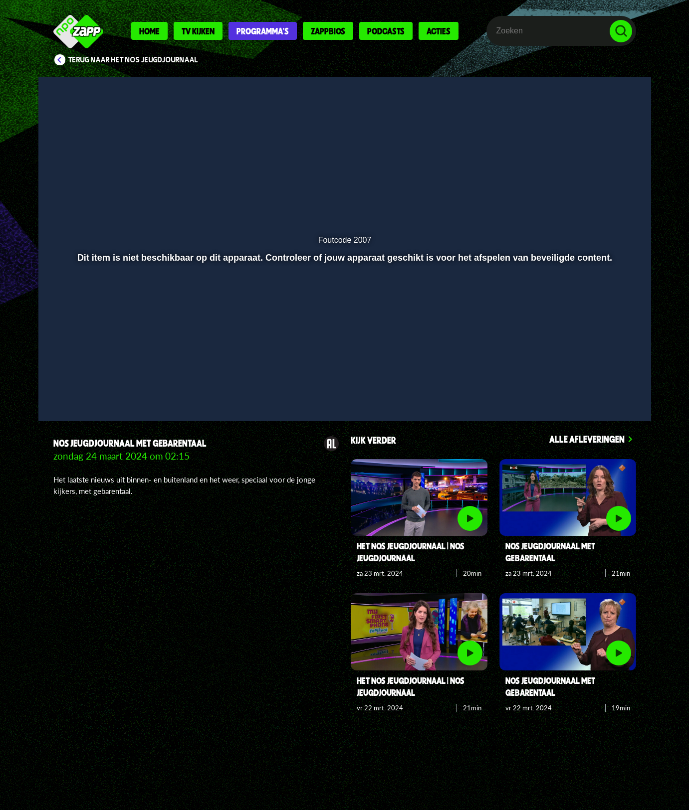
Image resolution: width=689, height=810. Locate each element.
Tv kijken (198, 31)
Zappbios (328, 31)
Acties (439, 31)
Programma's (262, 31)
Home (149, 31)
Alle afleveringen (587, 439)
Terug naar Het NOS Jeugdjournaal (133, 59)
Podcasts (386, 31)
